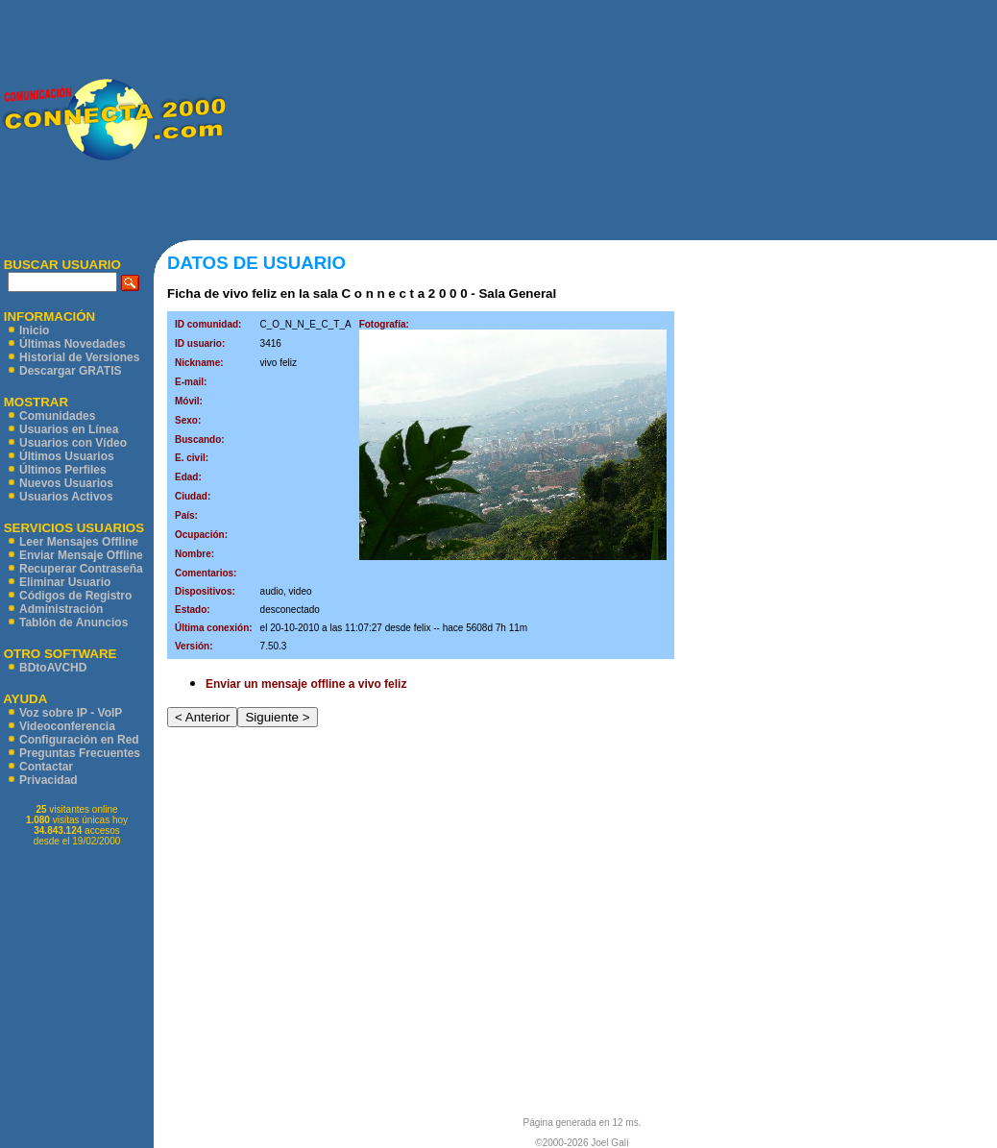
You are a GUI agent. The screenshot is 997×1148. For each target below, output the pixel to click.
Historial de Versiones (79, 357)
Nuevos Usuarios (66, 483)
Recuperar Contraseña (81, 568)
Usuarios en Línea (68, 429)
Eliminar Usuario (64, 582)
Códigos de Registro (75, 595)
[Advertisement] (612, 120)
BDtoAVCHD (52, 667)
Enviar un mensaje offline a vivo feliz (306, 684)
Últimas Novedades (72, 344)
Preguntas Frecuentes (79, 753)
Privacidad (48, 780)
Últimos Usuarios (66, 456)
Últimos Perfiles (63, 469)
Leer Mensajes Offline (78, 542)
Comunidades (57, 416)
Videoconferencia (67, 726)
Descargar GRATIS (70, 371)
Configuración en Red (79, 739)
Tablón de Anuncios (73, 622)
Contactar (46, 766)
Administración (61, 609)
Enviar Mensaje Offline (81, 555)
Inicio (34, 330)
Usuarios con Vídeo (73, 443)
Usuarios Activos (66, 496)
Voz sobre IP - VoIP (70, 713)
